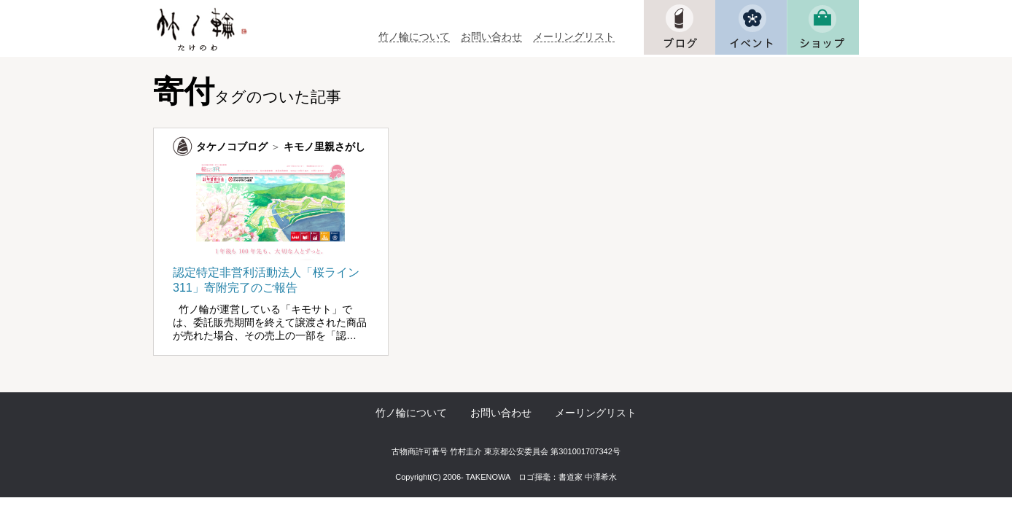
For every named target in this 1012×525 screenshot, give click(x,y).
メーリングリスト (574, 36)
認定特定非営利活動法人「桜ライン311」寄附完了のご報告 (270, 273)
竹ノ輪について (414, 36)
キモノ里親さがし (324, 146)
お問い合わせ (491, 36)
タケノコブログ (232, 146)
